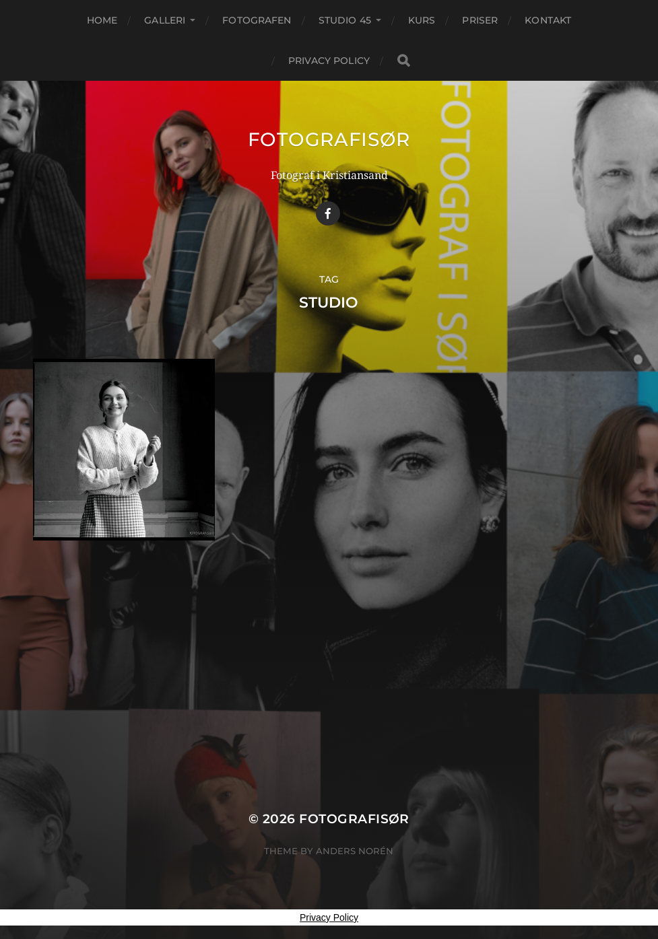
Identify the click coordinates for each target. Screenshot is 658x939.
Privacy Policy (329, 61)
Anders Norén (354, 850)
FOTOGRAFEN (256, 20)
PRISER (480, 20)
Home (102, 20)
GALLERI (164, 20)
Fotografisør (329, 139)
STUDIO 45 (345, 20)
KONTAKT (548, 20)
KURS (422, 20)
